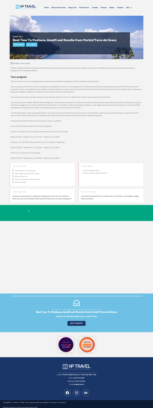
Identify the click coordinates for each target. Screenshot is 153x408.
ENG (129, 7)
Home (46, 7)
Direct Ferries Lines (58, 7)
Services (104, 7)
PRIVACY (16, 401)
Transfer (95, 7)
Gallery (111, 7)
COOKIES (22, 401)
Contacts (120, 7)
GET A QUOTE (36, 45)
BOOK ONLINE (20, 45)
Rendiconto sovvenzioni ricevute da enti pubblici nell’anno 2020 (20, 406)
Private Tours (84, 7)
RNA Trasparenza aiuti (32, 401)
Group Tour (72, 7)
